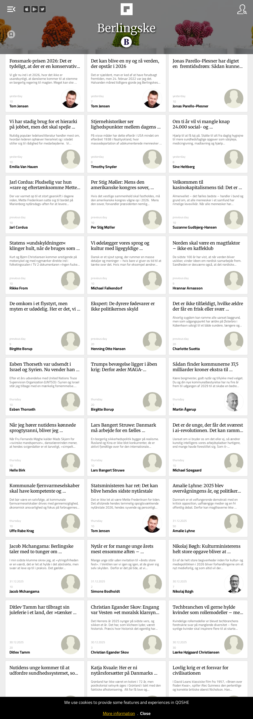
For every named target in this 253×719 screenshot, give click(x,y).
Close (145, 713)
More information (119, 713)
